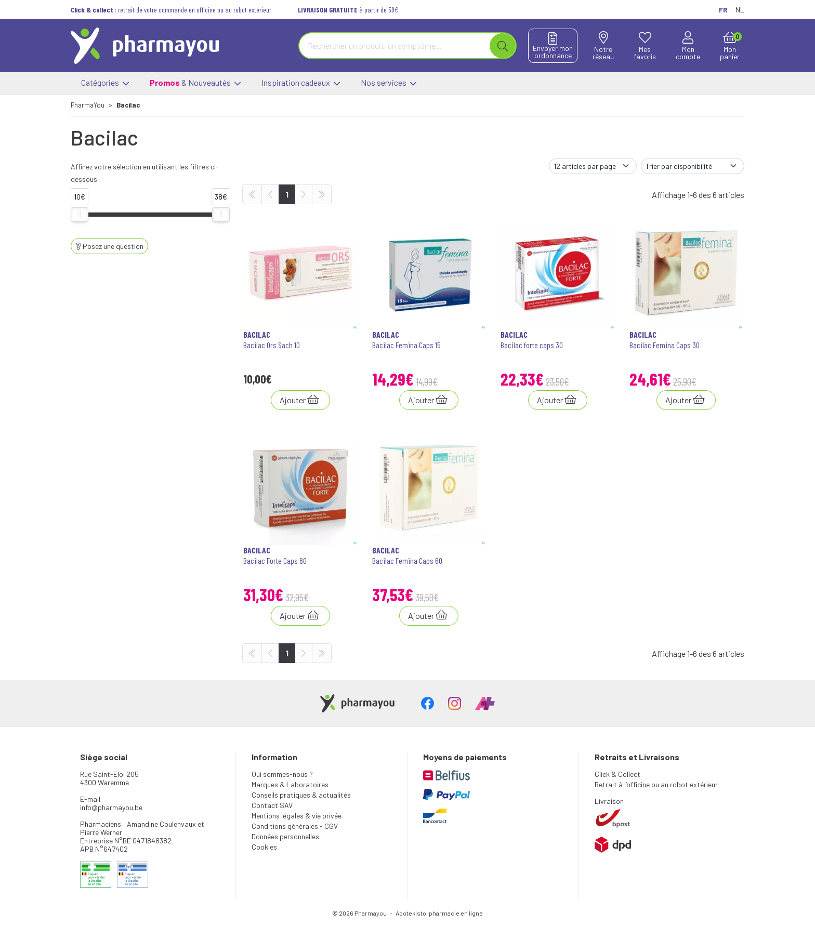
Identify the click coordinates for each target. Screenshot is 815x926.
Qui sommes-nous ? (282, 774)
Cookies (264, 846)
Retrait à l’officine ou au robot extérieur (656, 784)
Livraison (609, 801)
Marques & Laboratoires (290, 784)
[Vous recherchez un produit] (394, 45)
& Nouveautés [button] (195, 83)
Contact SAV (272, 805)
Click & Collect (617, 774)
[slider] (79, 214)
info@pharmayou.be (111, 807)
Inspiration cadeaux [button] (300, 83)
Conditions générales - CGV (295, 826)
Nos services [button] (388, 83)
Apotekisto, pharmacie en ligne (439, 913)
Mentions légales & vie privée (296, 815)
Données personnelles (285, 836)
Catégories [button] (105, 83)
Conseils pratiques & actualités (301, 794)
